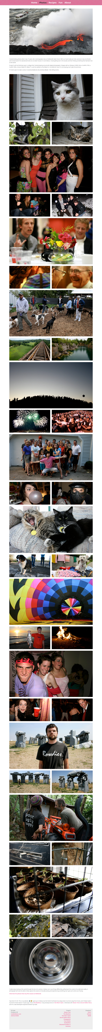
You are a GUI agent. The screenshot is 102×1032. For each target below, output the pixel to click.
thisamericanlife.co (65, 1024)
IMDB (89, 1015)
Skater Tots (76, 1002)
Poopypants (67, 1019)
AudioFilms (67, 1023)
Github (89, 1014)
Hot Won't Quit (58, 1002)
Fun (60, 2)
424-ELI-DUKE (15, 1015)
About (68, 2)
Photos (43, 2)
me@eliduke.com (16, 1014)
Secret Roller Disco (86, 1002)
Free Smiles (67, 1021)
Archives (68, 1026)
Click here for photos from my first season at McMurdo (25, 993)
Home (34, 2)
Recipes (53, 2)
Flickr (89, 1012)
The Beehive (37, 1002)
